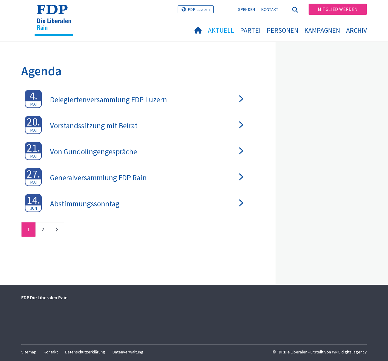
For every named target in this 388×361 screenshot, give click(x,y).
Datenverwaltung (127, 352)
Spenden (246, 9)
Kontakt (270, 9)
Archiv (356, 30)
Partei (250, 30)
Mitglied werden (338, 9)
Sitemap (28, 352)
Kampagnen (322, 30)
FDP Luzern (199, 9)
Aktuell (221, 30)
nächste (57, 230)
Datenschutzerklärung (85, 352)
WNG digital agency (349, 352)
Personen (282, 30)
